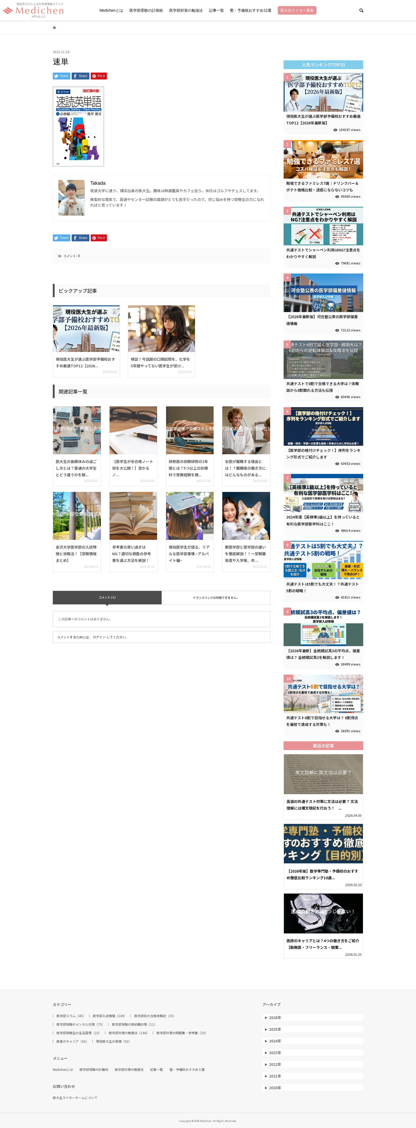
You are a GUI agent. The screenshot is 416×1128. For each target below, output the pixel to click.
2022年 (275, 1064)
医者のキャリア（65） (73, 1041)
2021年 (275, 1076)
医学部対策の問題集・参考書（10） (182, 1032)
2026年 (275, 1017)
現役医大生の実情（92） (114, 1041)
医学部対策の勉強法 (186, 10)
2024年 (275, 1040)
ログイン (99, 637)
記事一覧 (216, 10)
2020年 (275, 1087)
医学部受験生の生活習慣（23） (79, 1032)
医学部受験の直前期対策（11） (134, 1024)
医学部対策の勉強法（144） (129, 1032)
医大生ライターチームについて (75, 1097)
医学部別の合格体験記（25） (155, 1015)
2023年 (275, 1052)
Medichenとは (111, 10)
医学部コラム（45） (71, 1015)
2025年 (275, 1029)
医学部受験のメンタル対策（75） (81, 1024)
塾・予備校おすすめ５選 (187, 1069)
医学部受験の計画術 (146, 10)
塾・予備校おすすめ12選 (250, 10)
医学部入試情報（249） (110, 1015)
